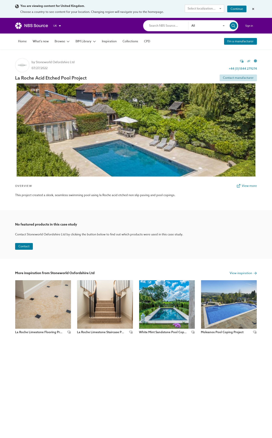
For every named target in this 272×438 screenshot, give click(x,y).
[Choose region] (57, 26)
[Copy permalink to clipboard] (248, 61)
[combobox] (204, 8)
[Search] (168, 26)
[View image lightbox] (136, 130)
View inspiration (243, 273)
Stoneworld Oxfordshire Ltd (55, 62)
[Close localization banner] (253, 9)
